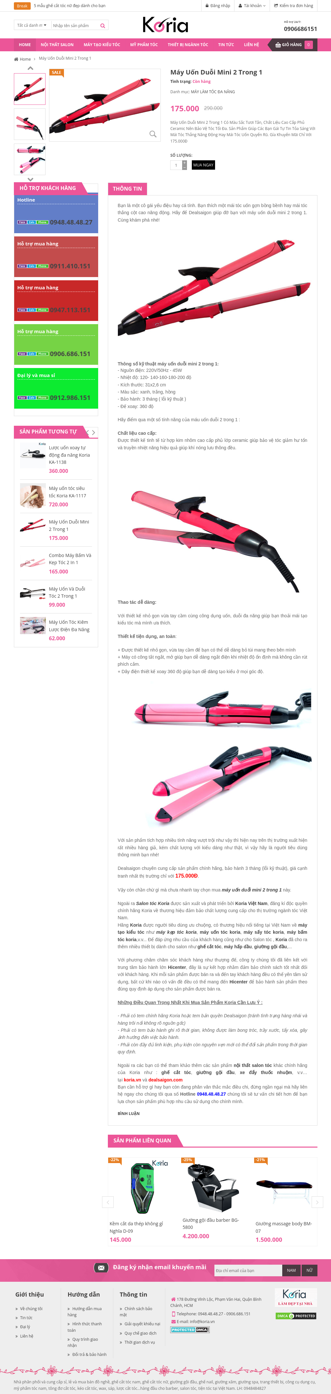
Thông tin (127, 188)
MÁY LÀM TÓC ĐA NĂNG (213, 92)
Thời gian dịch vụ (137, 1342)
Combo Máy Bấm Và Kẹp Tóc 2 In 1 (70, 558)
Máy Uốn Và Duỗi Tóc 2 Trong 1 (67, 592)
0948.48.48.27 (71, 222)
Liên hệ (25, 1336)
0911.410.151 (70, 266)
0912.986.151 (70, 397)
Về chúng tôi (29, 1308)
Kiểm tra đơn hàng (296, 5)
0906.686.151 (70, 353)
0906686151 (300, 29)
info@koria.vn (202, 1321)
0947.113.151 (70, 309)
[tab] (127, 189)
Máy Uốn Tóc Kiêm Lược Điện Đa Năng (69, 625)
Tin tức (24, 1317)
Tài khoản (253, 5)
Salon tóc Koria (153, 903)
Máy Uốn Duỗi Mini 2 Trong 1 (69, 525)
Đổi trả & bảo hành (87, 1354)
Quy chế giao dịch (138, 1333)
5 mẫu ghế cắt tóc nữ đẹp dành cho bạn (70, 5)
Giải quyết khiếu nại (140, 1324)
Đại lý (23, 1326)
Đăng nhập (220, 5)
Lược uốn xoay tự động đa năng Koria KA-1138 (69, 454)
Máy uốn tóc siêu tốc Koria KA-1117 (67, 491)
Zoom (153, 134)
